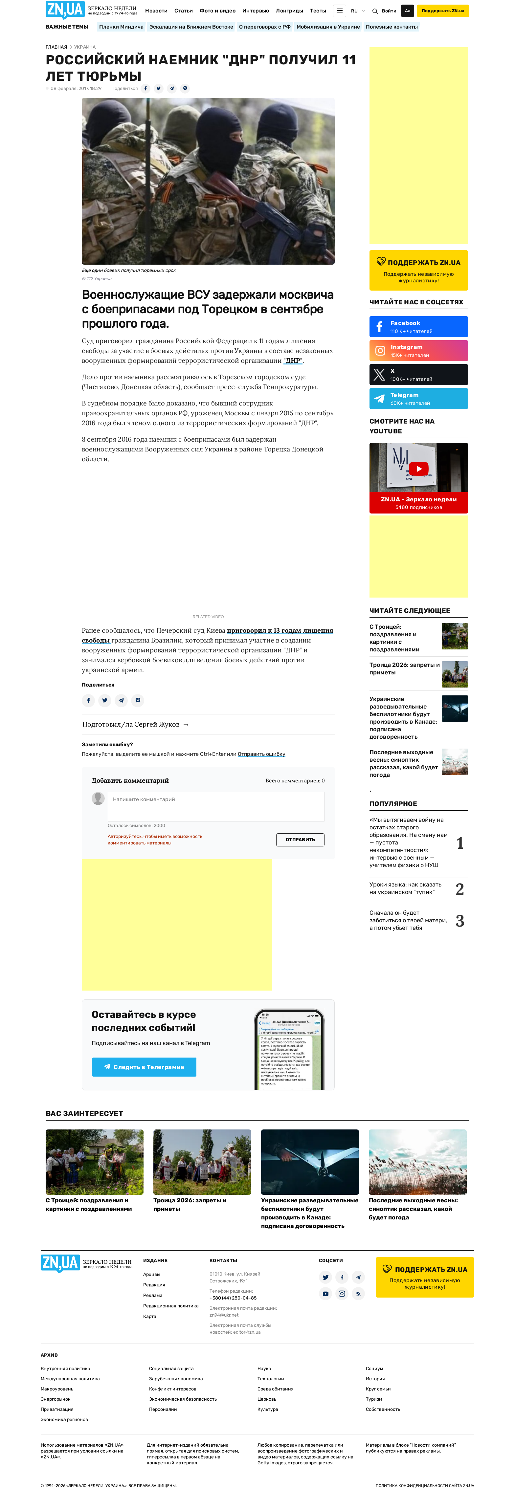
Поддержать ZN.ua (443, 10)
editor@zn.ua (247, 1332)
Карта (149, 1316)
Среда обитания (276, 1389)
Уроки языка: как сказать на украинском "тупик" (405, 888)
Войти (389, 11)
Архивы (151, 1274)
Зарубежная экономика (176, 1379)
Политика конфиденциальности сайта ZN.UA (425, 1485)
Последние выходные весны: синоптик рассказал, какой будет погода (403, 763)
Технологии (271, 1379)
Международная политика (70, 1379)
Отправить (300, 839)
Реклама (153, 1295)
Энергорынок (56, 1399)
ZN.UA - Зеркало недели (419, 499)
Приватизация (57, 1409)
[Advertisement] (177, 925)
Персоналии (163, 1409)
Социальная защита (171, 1368)
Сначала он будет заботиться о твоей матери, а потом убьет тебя (408, 920)
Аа (408, 10)
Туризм (374, 1399)
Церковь (267, 1399)
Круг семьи (378, 1389)
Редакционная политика (171, 1306)
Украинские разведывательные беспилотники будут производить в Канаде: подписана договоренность (403, 717)
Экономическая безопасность (183, 1399)
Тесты (318, 11)
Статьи (183, 11)
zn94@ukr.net (224, 1315)
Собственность (383, 1409)
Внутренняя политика (65, 1368)
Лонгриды (289, 11)
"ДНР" (292, 360)
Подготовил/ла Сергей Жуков (130, 724)
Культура (268, 1409)
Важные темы (67, 27)
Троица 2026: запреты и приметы (404, 668)
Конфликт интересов (172, 1389)
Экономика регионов (64, 1419)
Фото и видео (217, 11)
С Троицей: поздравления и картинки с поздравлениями (394, 638)
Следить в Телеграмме (144, 1067)
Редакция (154, 1285)
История (375, 1379)
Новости (156, 11)
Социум (374, 1368)
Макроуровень (57, 1389)
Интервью (255, 11)
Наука (264, 1368)
